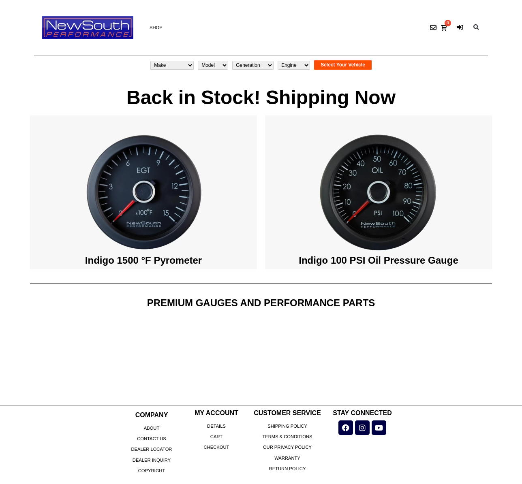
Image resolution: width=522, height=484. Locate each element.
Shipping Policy (287, 426)
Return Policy (287, 468)
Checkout (216, 447)
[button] (476, 28)
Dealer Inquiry (152, 460)
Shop (156, 27)
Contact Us (151, 438)
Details (216, 426)
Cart (216, 436)
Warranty (287, 458)
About (152, 428)
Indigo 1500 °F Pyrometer (143, 260)
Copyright (151, 470)
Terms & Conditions (287, 436)
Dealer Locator (151, 449)
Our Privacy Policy (287, 447)
